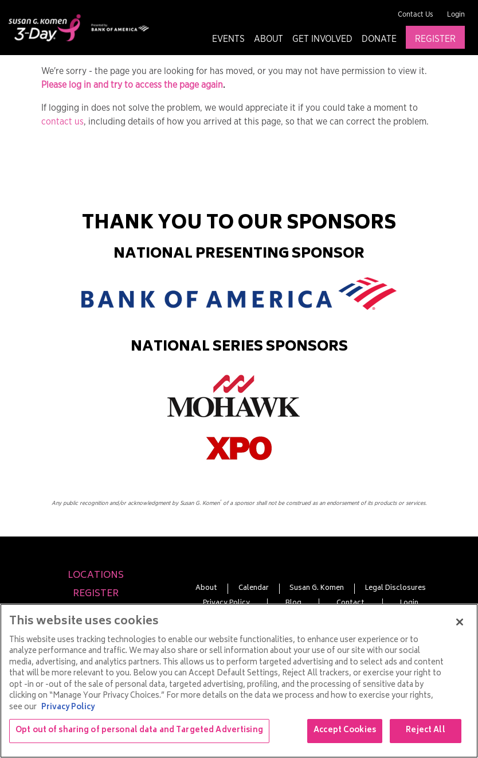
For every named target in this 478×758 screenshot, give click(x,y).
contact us (62, 121)
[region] (239, 681)
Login (456, 14)
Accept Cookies (345, 730)
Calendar (253, 589)
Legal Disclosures (395, 589)
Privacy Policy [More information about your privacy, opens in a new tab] (68, 707)
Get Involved (322, 39)
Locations (96, 575)
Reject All (425, 730)
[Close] (459, 622)
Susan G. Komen (316, 589)
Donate (379, 39)
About (268, 39)
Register (435, 39)
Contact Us (415, 14)
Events (228, 39)
